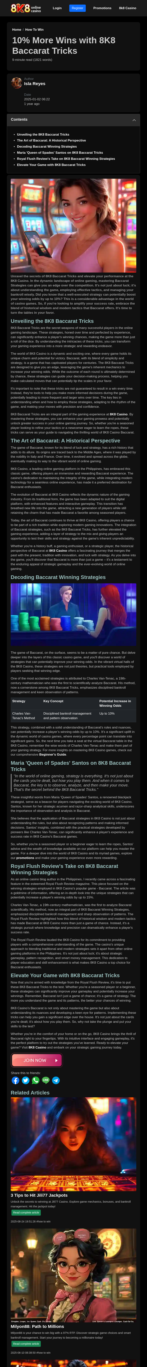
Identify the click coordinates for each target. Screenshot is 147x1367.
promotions (25, 858)
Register (77, 8)
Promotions (102, 8)
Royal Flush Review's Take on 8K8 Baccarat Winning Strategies (66, 159)
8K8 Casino (119, 414)
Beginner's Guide (52, 754)
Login (57, 8)
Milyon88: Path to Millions (37, 1326)
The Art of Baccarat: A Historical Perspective (51, 140)
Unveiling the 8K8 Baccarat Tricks (43, 134)
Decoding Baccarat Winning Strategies (47, 146)
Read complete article (26, 1212)
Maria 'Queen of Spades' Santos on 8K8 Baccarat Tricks (60, 152)
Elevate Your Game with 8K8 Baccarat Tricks (51, 165)
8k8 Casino (127, 8)
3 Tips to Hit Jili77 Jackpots (39, 1195)
